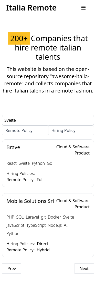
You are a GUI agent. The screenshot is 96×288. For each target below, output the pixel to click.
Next (84, 268)
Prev (11, 268)
